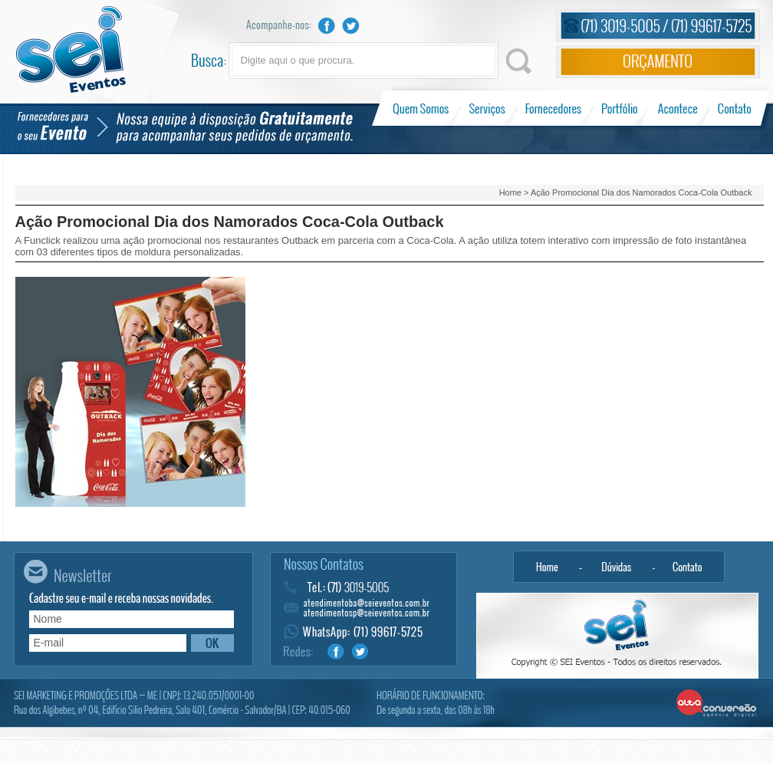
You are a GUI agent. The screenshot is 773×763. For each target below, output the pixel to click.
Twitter (351, 26)
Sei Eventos (71, 49)
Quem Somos (422, 108)
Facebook (326, 26)
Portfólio (620, 108)
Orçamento (658, 61)
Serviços (487, 108)
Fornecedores (553, 108)
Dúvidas (617, 567)
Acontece (678, 108)
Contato (734, 108)
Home (510, 192)
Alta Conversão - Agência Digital (716, 704)
